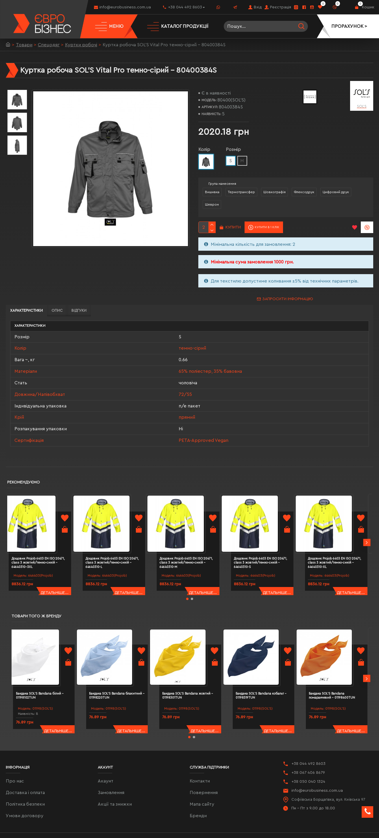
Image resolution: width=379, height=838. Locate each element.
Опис (57, 310)
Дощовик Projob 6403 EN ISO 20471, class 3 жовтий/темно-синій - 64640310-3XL (45, 544)
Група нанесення (222, 183)
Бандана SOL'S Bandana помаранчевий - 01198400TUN (343, 666)
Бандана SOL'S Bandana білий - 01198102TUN (49, 666)
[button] (366, 529)
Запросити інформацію (287, 299)
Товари (24, 45)
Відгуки (78, 310)
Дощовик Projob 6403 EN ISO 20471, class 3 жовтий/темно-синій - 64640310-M (193, 544)
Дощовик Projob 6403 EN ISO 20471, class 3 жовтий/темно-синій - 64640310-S (267, 544)
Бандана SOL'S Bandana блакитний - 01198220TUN (120, 666)
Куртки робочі (81, 45)
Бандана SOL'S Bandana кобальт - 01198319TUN (264, 666)
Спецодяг (49, 45)
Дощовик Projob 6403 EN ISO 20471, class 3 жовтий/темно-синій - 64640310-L (119, 544)
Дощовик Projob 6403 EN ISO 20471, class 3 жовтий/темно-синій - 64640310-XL (341, 544)
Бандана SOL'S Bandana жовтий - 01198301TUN (191, 666)
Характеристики (26, 310)
